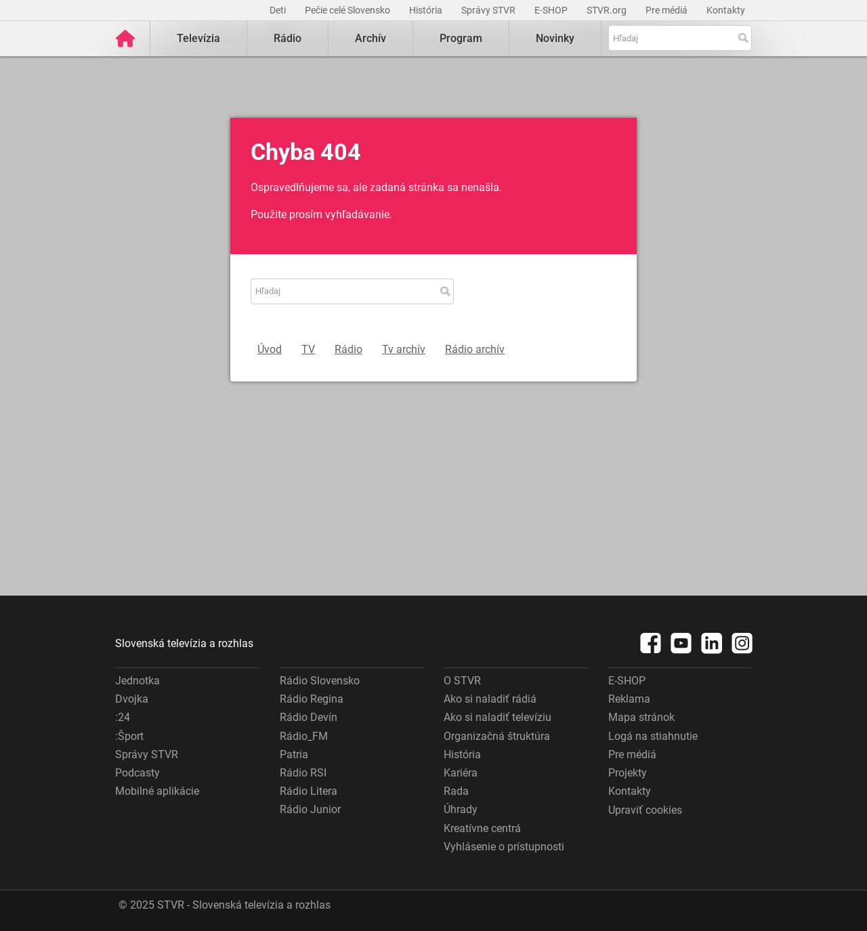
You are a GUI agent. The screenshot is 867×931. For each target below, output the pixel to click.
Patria (294, 754)
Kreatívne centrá (482, 828)
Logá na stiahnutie (653, 736)
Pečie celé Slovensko (348, 10)
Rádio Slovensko (320, 680)
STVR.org (608, 10)
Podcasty (137, 772)
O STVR (462, 680)
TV (308, 349)
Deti (279, 10)
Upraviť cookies (645, 810)
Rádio (287, 38)
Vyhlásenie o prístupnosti (504, 846)
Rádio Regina (311, 698)
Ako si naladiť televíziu (497, 717)
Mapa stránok (641, 717)
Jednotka (137, 680)
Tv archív (403, 349)
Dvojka (131, 698)
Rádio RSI (303, 772)
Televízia (198, 38)
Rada (456, 791)
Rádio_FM (304, 736)
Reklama (629, 698)
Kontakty (725, 10)
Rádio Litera (308, 791)
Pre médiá (668, 10)
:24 (122, 717)
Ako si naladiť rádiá (490, 698)
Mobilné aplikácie (157, 791)
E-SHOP (552, 10)
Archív (370, 38)
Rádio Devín (308, 717)
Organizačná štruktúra (497, 736)
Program (461, 38)
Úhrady (461, 809)
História (426, 10)
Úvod (269, 349)
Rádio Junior (310, 809)
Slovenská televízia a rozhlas (184, 643)
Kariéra (461, 772)
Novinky (555, 38)
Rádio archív (475, 349)
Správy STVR (489, 10)
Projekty (627, 772)
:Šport (129, 736)
